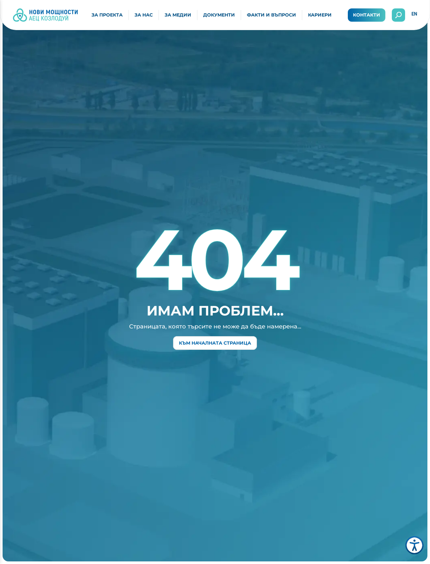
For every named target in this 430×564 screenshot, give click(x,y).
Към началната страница (215, 343)
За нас (144, 15)
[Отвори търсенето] (398, 15)
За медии (178, 15)
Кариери (320, 15)
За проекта (107, 15)
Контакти (366, 15)
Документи (219, 15)
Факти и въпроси (271, 15)
